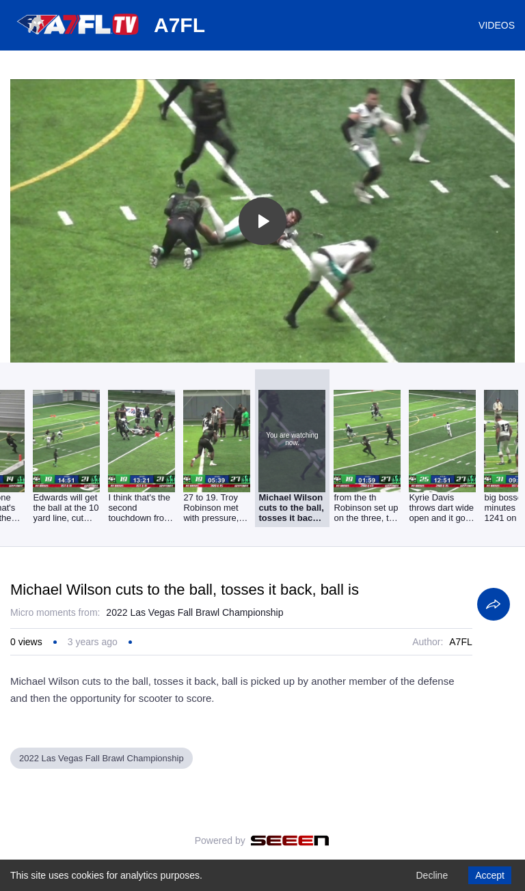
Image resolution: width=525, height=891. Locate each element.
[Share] (493, 604)
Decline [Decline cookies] (432, 875)
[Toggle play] (262, 221)
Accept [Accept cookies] (489, 875)
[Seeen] (290, 840)
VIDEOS (497, 25)
